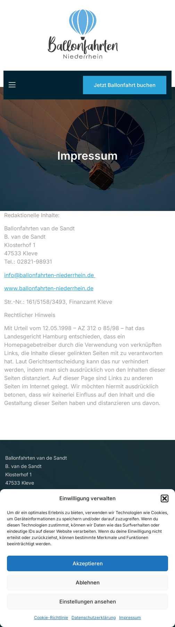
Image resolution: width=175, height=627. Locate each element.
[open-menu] (11, 84)
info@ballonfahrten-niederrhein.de (46, 275)
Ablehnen (88, 582)
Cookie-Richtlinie (51, 617)
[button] (164, 498)
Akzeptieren (88, 563)
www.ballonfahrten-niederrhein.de (45, 288)
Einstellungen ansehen (87, 601)
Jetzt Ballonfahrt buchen (125, 85)
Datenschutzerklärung (94, 617)
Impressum (130, 617)
